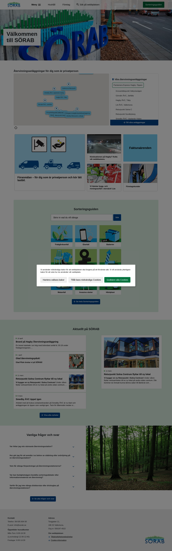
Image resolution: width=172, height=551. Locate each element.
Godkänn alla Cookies (117, 280)
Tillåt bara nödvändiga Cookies (86, 280)
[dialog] (86, 275)
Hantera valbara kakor (53, 280)
